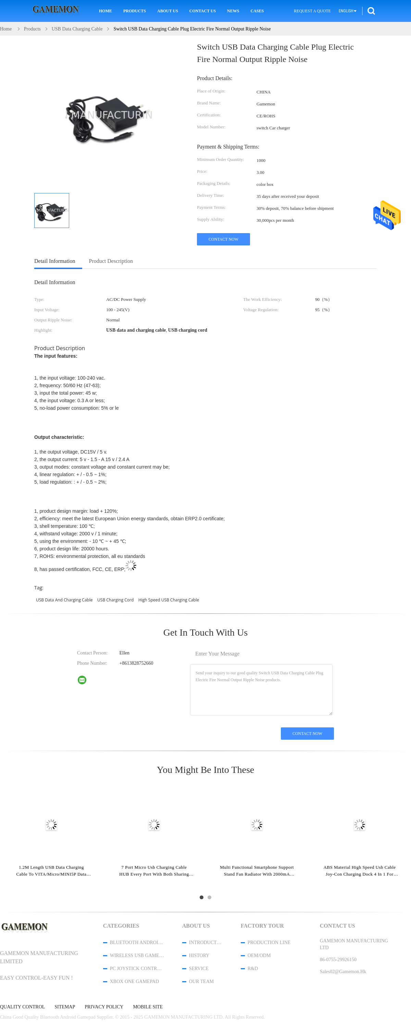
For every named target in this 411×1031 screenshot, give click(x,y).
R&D (253, 968)
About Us (167, 11)
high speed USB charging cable (168, 600)
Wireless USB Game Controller (137, 955)
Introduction (206, 942)
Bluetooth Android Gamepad (137, 942)
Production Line (269, 942)
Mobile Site (148, 1007)
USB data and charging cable (64, 600)
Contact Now (223, 239)
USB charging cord (115, 600)
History (199, 955)
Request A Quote (312, 11)
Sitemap (64, 1007)
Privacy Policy (104, 1007)
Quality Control (22, 1007)
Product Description (111, 261)
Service (199, 968)
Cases (257, 11)
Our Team (201, 981)
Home (105, 11)
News (233, 11)
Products (134, 11)
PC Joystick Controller (137, 968)
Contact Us (202, 11)
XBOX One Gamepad (134, 981)
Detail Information (54, 261)
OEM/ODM (259, 955)
